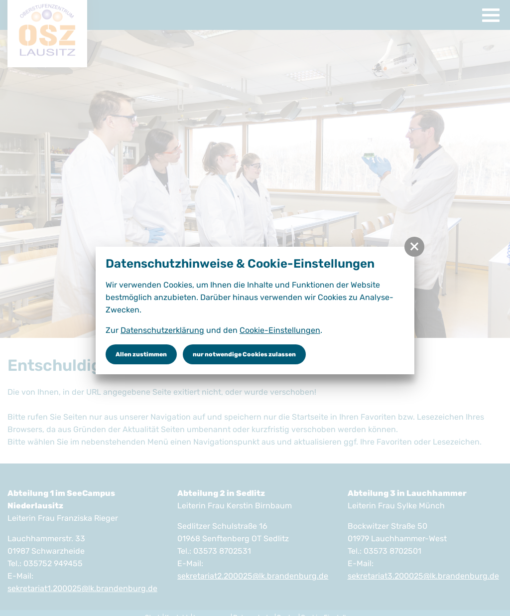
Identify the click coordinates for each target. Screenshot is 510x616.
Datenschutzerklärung (162, 330)
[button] (414, 247)
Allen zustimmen (141, 354)
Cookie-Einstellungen (280, 330)
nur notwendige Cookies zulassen (244, 354)
